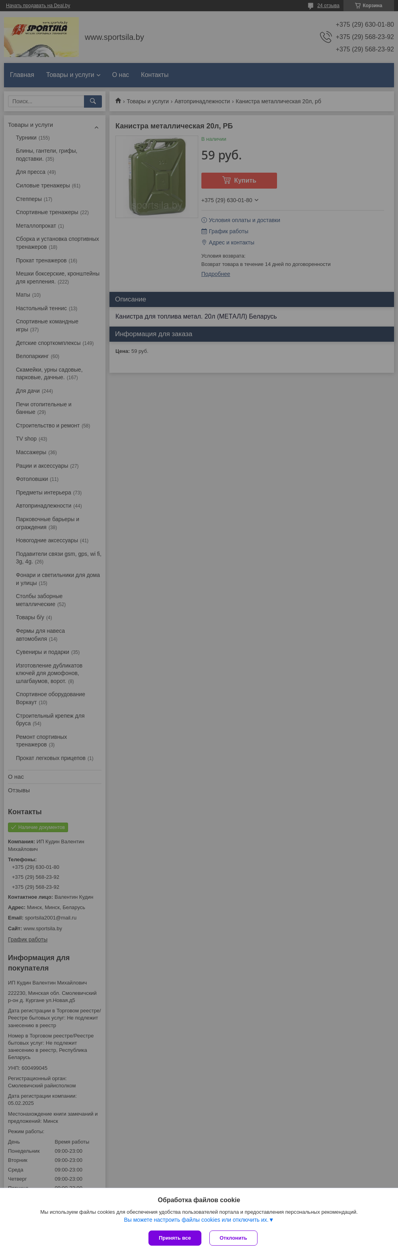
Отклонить (233, 1238)
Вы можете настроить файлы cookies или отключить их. (196, 1220)
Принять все (175, 1238)
